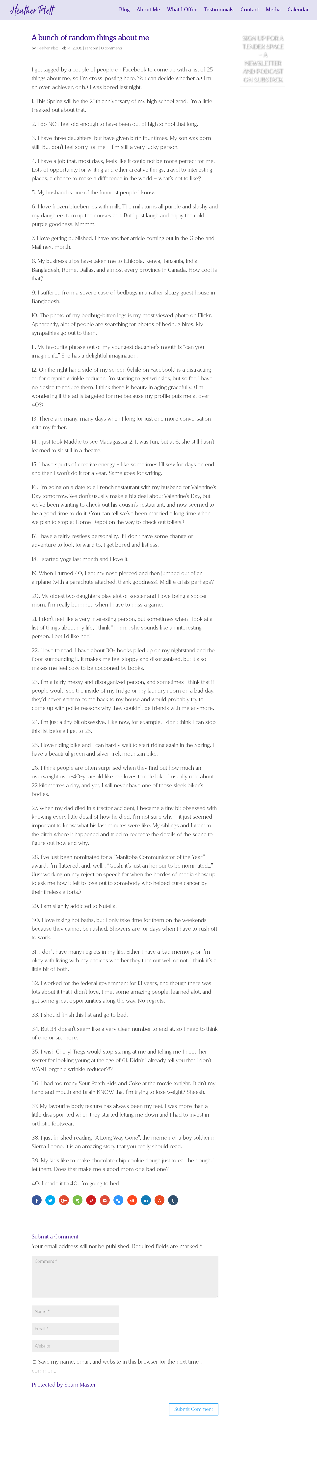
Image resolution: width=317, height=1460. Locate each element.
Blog (124, 10)
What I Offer (182, 10)
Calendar (298, 10)
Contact (249, 10)
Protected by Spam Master (64, 1384)
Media (273, 10)
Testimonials (219, 10)
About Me (148, 10)
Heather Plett (47, 48)
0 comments (111, 48)
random (91, 48)
